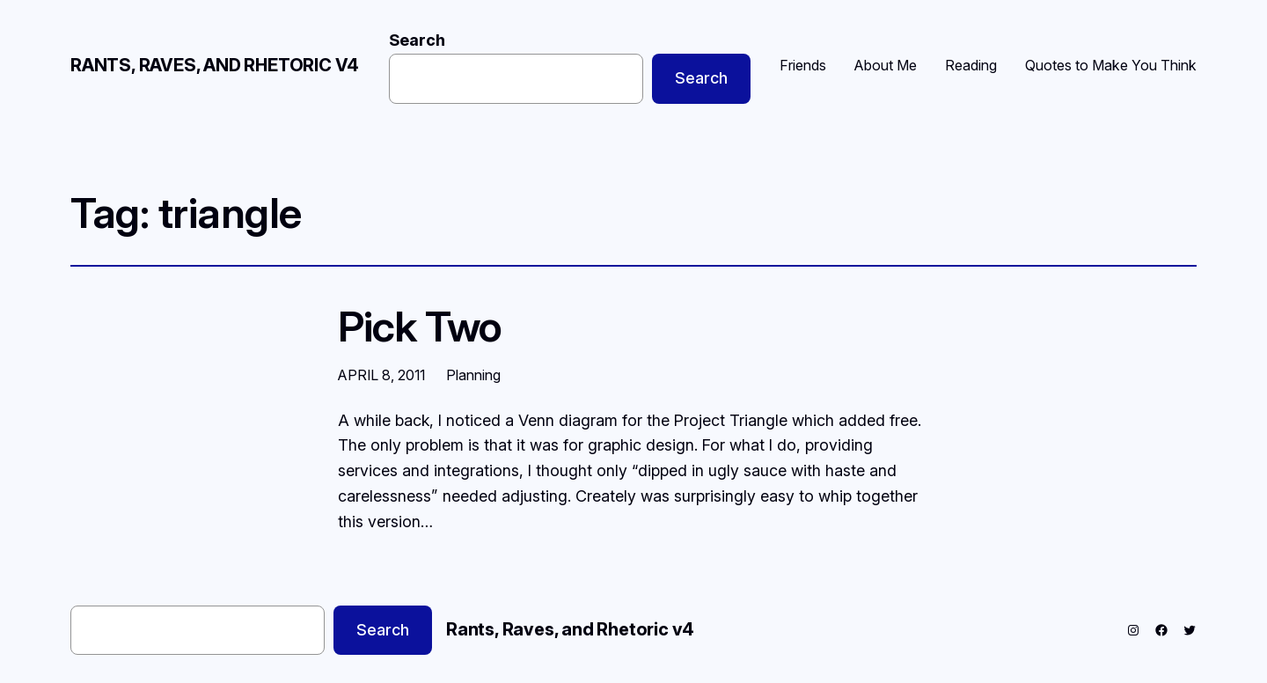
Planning (473, 375)
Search (417, 40)
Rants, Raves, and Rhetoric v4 (214, 65)
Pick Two (420, 326)
